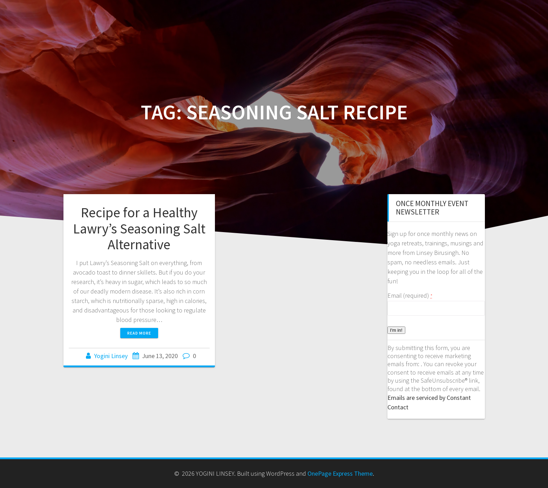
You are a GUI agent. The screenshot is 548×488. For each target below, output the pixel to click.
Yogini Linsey (111, 356)
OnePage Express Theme (340, 473)
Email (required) (409, 295)
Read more (139, 333)
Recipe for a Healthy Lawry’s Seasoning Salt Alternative (139, 228)
